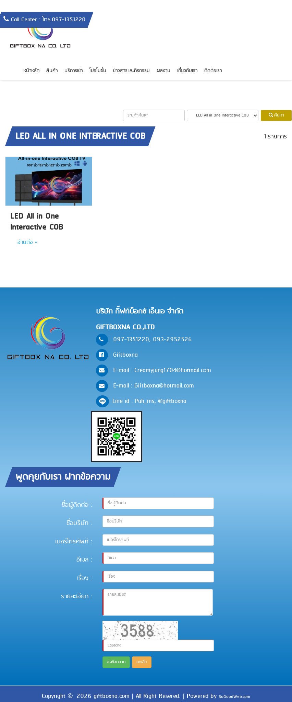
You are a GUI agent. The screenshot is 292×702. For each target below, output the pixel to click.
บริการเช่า (73, 71)
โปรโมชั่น (97, 71)
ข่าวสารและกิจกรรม (131, 71)
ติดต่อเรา (213, 71)
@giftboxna (172, 401)
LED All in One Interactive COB (36, 222)
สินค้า (52, 71)
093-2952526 (172, 339)
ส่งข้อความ (116, 662)
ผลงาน (163, 71)
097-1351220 (131, 339)
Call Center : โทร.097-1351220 (48, 20)
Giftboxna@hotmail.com (164, 386)
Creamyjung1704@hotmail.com (172, 370)
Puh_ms (144, 401)
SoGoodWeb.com (234, 696)
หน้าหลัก (31, 71)
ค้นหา (276, 115)
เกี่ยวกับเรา (187, 71)
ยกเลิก (141, 662)
